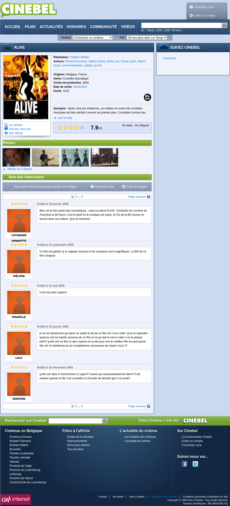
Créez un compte (204, 15)
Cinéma (65, 37)
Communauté (103, 27)
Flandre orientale (20, 457)
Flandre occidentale (22, 453)
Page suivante (137, 196)
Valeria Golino (96, 61)
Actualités (51, 27)
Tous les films (75, 449)
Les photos (15, 125)
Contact (102, 496)
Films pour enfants (78, 445)
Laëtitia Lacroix (92, 65)
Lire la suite (65, 117)
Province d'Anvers (21, 436)
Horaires (76, 27)
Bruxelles (15, 449)
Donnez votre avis (20, 129)
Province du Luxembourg (25, 470)
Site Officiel (16, 133)
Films (30, 27)
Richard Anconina (76, 61)
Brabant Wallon (19, 445)
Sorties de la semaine (80, 436)
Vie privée (118, 496)
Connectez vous (204, 7)
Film (122, 37)
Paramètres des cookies (163, 496)
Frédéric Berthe (79, 57)
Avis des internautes (23, 177)
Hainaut (14, 461)
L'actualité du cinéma (137, 441)
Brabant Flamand (20, 441)
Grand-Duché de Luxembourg (28, 482)
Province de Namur (21, 478)
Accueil (13, 27)
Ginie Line (113, 61)
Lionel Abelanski (72, 65)
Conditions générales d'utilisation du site (205, 496)
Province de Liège (21, 465)
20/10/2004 (80, 86)
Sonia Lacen (128, 61)
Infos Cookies (137, 496)
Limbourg (15, 474)
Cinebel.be (169, 58)
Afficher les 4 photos (17, 169)
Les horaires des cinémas (140, 436)
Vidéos (128, 27)
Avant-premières (77, 441)
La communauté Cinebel (197, 436)
